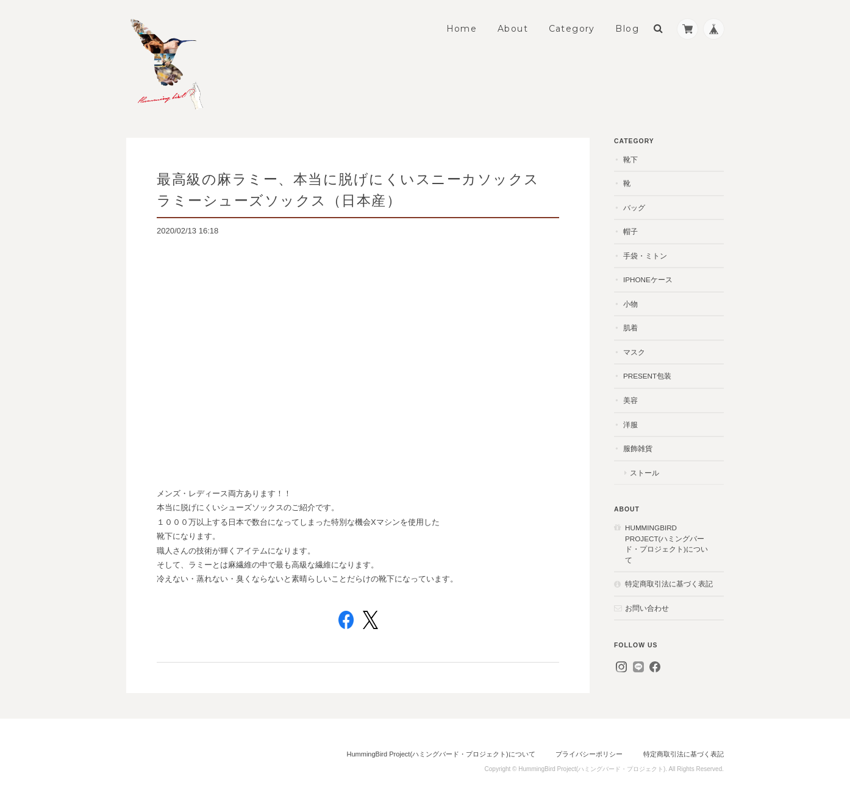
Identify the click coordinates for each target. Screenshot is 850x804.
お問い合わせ (647, 608)
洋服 (630, 425)
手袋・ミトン (645, 256)
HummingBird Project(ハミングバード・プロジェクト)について (666, 544)
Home (461, 28)
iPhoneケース (648, 279)
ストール (644, 473)
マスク (634, 352)
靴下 (630, 159)
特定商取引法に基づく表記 (669, 584)
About (513, 28)
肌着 (630, 328)
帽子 (630, 231)
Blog (627, 28)
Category (572, 28)
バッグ (634, 208)
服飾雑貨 (637, 448)
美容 (630, 400)
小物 (630, 304)
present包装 (647, 376)
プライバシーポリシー (589, 754)
